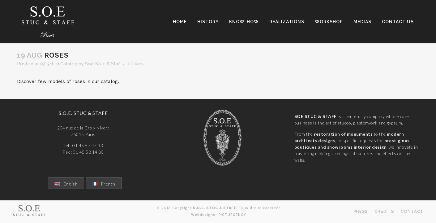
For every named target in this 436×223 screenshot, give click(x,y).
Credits (384, 211)
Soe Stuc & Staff (103, 64)
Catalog (68, 64)
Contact (412, 211)
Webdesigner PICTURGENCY (218, 215)
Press (361, 211)
